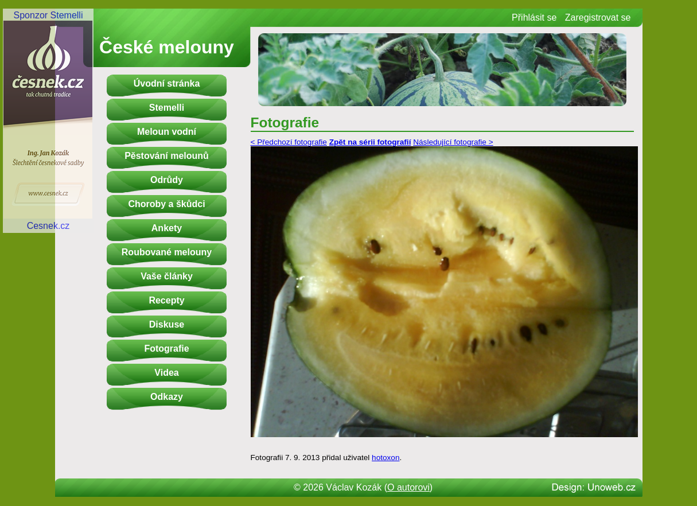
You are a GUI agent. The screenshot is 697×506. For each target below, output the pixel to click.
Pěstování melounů (166, 156)
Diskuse (166, 324)
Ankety (166, 228)
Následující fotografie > (453, 142)
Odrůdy (166, 180)
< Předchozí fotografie (289, 142)
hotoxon (385, 457)
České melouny (166, 47)
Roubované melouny (167, 252)
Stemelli (166, 107)
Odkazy (166, 397)
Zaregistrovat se (598, 17)
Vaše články (167, 276)
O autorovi (408, 487)
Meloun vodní (166, 132)
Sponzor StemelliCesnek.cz (48, 120)
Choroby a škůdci (166, 204)
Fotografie (166, 348)
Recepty (166, 300)
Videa (166, 372)
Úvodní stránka (167, 83)
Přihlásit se (534, 17)
